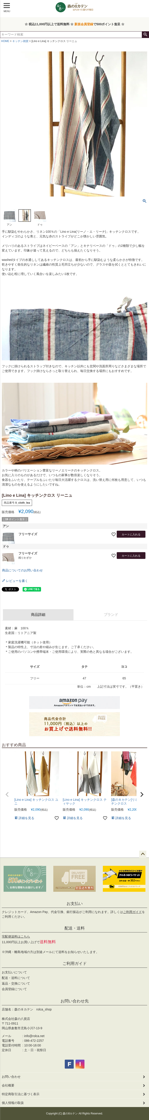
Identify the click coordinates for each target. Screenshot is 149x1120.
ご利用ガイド (132, 912)
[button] (7, 794)
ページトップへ (142, 854)
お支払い (75, 903)
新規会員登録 (83, 24)
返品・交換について (16, 983)
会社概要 (8, 1085)
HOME (5, 41)
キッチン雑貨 (20, 41)
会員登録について (14, 989)
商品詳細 (38, 615)
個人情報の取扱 (13, 1103)
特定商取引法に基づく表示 (20, 1094)
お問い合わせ (11, 1076)
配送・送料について (16, 978)
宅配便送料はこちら (16, 936)
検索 (145, 35)
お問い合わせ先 (74, 1001)
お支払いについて (14, 972)
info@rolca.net (34, 1036)
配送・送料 (75, 928)
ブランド (111, 615)
